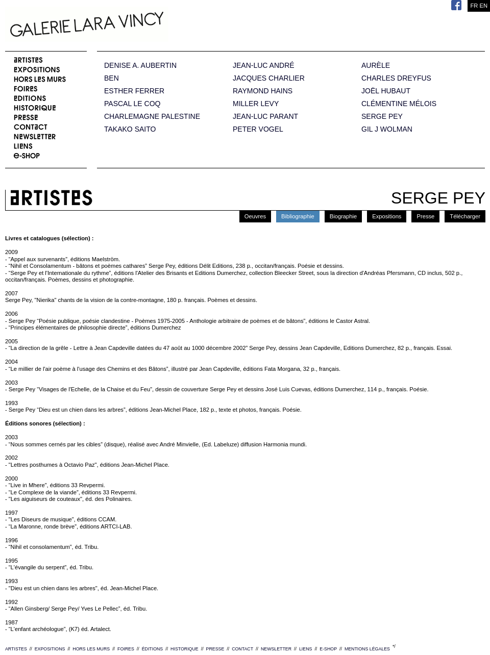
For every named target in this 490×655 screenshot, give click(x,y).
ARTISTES (16, 648)
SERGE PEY (382, 116)
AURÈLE (375, 65)
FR (474, 6)
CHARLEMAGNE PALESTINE (152, 116)
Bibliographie (297, 216)
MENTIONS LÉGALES (367, 648)
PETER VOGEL (258, 129)
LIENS (305, 648)
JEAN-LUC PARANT (265, 116)
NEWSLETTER (276, 648)
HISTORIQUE (184, 648)
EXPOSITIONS (50, 648)
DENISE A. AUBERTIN (140, 65)
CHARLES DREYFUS (396, 78)
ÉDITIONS (152, 648)
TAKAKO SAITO (130, 129)
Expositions (386, 216)
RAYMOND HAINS (262, 91)
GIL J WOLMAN (386, 129)
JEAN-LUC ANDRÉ (264, 65)
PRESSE (215, 648)
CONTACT (242, 648)
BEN (111, 78)
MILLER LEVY (256, 103)
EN (483, 6)
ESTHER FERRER (134, 91)
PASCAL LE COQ (132, 103)
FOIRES (125, 648)
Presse (425, 216)
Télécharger (465, 216)
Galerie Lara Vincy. (138, 25)
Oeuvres (255, 216)
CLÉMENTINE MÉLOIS (398, 103)
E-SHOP (328, 648)
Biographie (343, 216)
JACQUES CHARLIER (269, 78)
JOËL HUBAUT (385, 91)
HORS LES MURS (91, 648)
